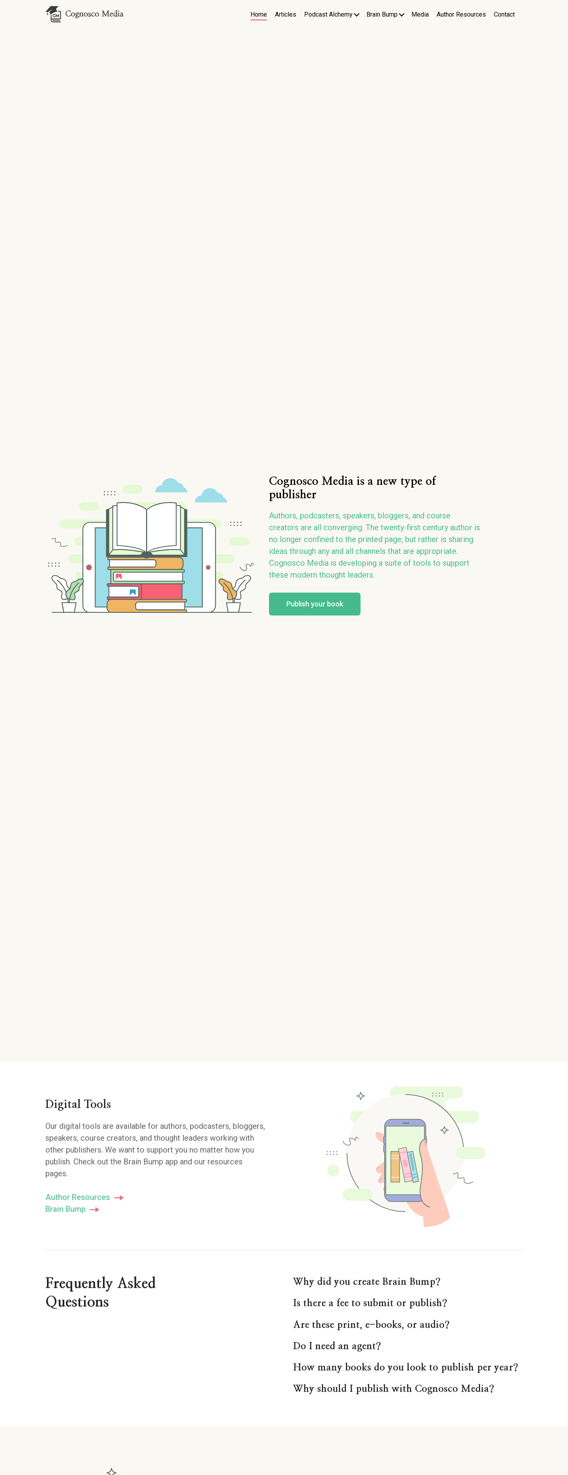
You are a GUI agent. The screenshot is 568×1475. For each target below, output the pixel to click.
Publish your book (314, 607)
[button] (332, 14)
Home (258, 14)
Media (420, 14)
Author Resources (461, 14)
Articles (285, 14)
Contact (504, 14)
